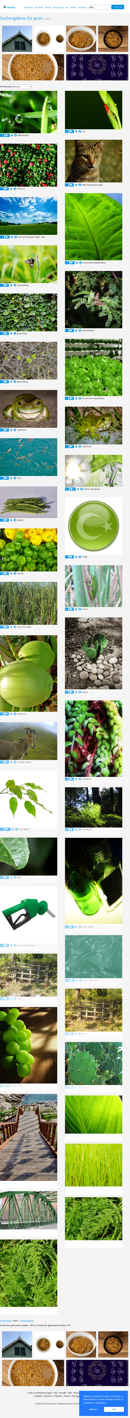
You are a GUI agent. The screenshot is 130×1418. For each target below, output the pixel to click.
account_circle (15, 135)
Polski (67, 1396)
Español (58, 1396)
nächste (24, 1320)
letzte (31, 1320)
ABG (70, 1392)
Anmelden (118, 7)
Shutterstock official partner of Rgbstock (50, 1403)
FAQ (67, 7)
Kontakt (73, 7)
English (38, 1396)
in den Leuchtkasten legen (39, 1392)
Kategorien (29, 7)
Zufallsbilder (58, 7)
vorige (8, 1320)
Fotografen (82, 7)
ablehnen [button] (93, 1409)
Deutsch (48, 1396)
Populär (48, 7)
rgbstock (9, 7)
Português (77, 1396)
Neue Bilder (39, 7)
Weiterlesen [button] (100, 1403)
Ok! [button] (114, 1409)
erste (2, 1320)
